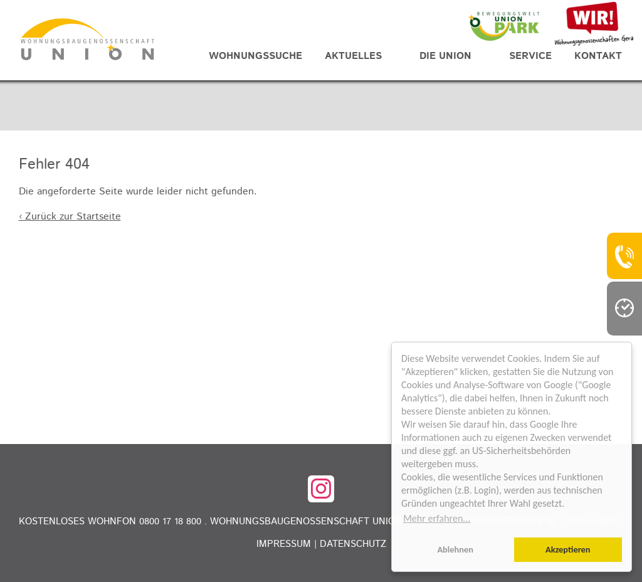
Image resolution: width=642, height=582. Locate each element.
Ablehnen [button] (455, 549)
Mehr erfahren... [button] (436, 518)
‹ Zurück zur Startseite (70, 216)
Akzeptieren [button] (568, 549)
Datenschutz (353, 544)
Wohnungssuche (255, 56)
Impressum (283, 544)
